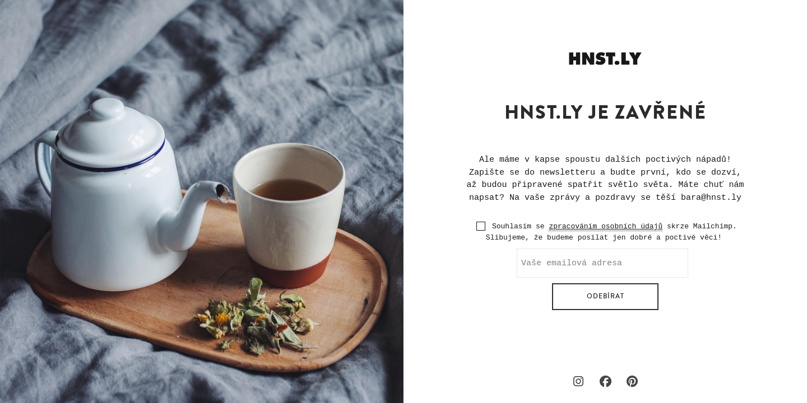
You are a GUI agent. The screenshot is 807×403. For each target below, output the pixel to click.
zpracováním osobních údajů (605, 226)
